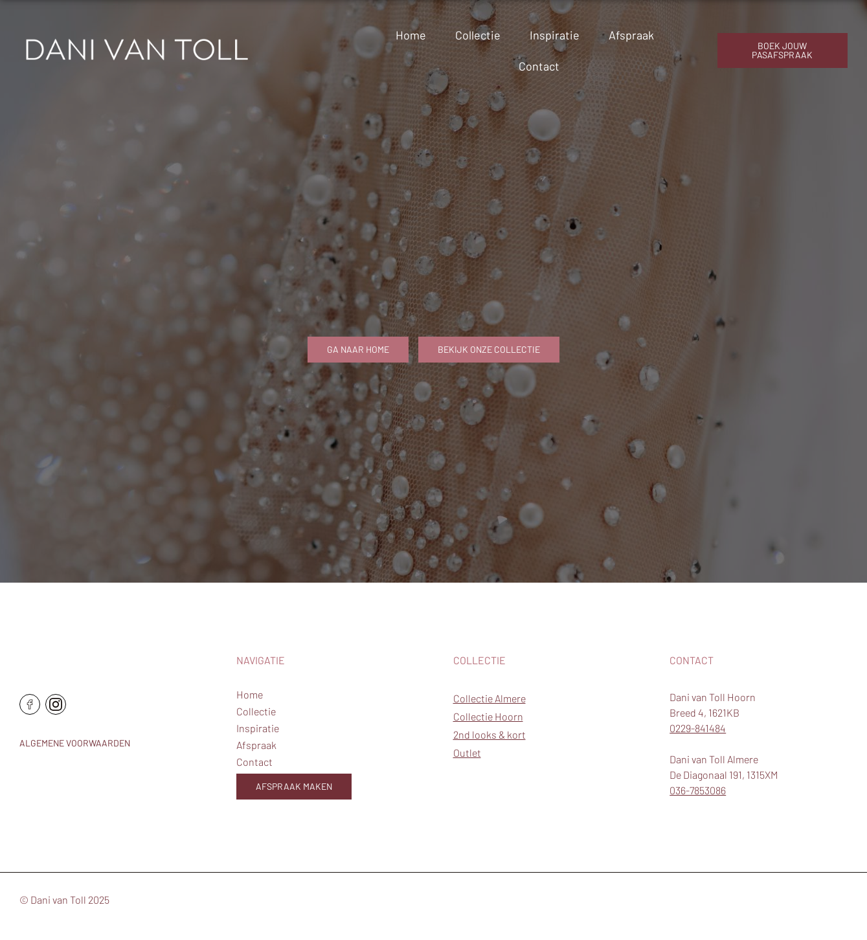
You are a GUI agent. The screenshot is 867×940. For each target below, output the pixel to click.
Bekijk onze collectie (489, 349)
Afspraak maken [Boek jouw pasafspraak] (294, 786)
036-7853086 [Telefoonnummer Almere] (698, 790)
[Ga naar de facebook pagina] (29, 704)
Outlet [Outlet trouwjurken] (467, 752)
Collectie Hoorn (488, 716)
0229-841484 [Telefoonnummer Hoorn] (698, 728)
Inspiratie (555, 35)
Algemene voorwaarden (74, 742)
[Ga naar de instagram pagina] (55, 704)
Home (411, 35)
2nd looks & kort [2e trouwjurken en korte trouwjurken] (489, 734)
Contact (539, 66)
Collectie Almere (489, 698)
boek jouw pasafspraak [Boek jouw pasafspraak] (782, 50)
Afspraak (631, 35)
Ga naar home (358, 349)
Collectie (478, 35)
